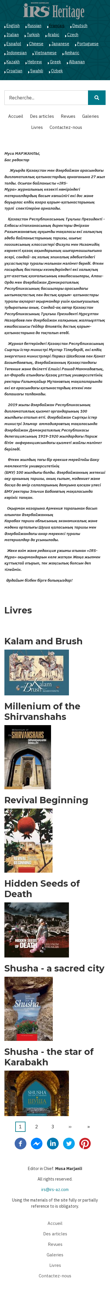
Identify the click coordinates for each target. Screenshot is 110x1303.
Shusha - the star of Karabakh (49, 1057)
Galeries (90, 116)
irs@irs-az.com (55, 1189)
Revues (68, 116)
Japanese (60, 43)
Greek (55, 61)
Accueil (15, 116)
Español (13, 43)
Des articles (42, 116)
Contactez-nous (66, 127)
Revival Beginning (46, 800)
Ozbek (57, 70)
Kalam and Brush (43, 641)
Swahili (36, 70)
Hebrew (35, 61)
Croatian (14, 70)
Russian (34, 25)
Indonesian (16, 52)
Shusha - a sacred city (54, 968)
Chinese (36, 43)
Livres (37, 127)
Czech (72, 34)
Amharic (72, 52)
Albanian (77, 61)
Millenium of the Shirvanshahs (42, 711)
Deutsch (79, 25)
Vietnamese (46, 52)
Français (57, 25)
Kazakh (13, 61)
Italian (12, 34)
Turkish (33, 34)
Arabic (53, 34)
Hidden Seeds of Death (42, 888)
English (13, 25)
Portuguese (88, 43)
